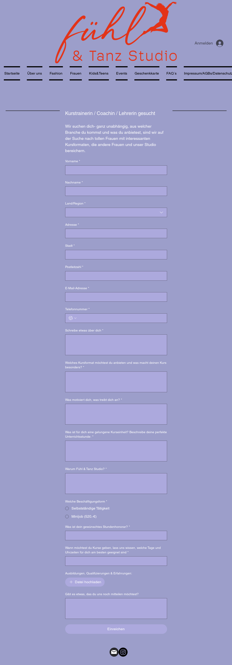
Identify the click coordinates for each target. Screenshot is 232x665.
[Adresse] (114, 233)
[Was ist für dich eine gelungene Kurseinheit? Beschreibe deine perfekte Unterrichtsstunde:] (116, 451)
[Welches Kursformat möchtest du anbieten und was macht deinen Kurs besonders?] (116, 382)
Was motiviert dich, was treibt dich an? (93, 400)
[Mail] (114, 652)
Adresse (72, 225)
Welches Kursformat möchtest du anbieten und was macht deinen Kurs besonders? (115, 365)
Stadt (70, 246)
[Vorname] (114, 170)
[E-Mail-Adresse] (114, 296)
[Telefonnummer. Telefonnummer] (120, 318)
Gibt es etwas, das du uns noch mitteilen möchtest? (102, 594)
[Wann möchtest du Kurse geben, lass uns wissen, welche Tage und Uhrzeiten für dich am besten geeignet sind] (114, 561)
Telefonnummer (77, 309)
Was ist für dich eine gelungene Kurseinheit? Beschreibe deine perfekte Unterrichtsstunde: (116, 434)
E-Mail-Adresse (77, 288)
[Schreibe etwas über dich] (116, 344)
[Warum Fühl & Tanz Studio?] (116, 483)
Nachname (74, 182)
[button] (75, 73)
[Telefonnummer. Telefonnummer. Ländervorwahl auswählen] (72, 318)
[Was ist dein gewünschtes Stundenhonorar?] (114, 535)
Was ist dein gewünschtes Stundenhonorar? (97, 527)
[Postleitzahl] (114, 275)
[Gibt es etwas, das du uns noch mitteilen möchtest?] (116, 608)
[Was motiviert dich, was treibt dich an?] (116, 414)
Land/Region (75, 203)
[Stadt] (114, 254)
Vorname (72, 161)
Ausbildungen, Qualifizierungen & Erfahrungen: (98, 573)
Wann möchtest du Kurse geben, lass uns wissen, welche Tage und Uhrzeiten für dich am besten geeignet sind (113, 550)
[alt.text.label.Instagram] (123, 652)
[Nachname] (114, 191)
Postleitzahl (74, 267)
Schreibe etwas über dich (84, 330)
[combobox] (116, 212)
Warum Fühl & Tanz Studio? (86, 469)
